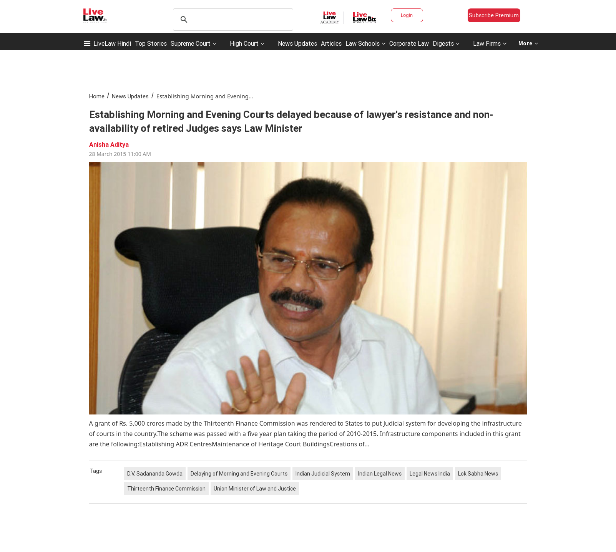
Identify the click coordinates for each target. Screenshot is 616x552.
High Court (244, 43)
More (528, 43)
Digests (443, 43)
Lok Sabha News (478, 473)
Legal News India (430, 473)
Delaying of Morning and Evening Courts (239, 473)
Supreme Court (191, 43)
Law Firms (489, 43)
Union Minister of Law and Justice (255, 488)
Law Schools (365, 43)
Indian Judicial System (323, 473)
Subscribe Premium (494, 15)
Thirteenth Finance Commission (166, 488)
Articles (331, 43)
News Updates (297, 43)
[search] (232, 19)
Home (97, 96)
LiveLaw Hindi (112, 43)
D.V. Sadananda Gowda (155, 473)
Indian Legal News (380, 473)
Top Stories (151, 43)
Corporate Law (409, 43)
